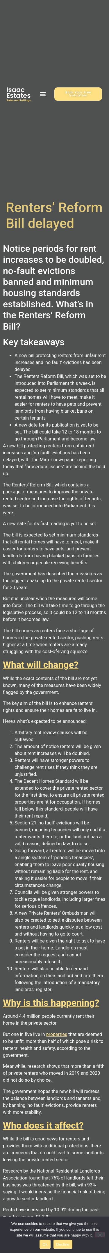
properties (56, 1034)
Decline (62, 1244)
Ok (44, 1244)
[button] (42, 94)
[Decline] (100, 1234)
